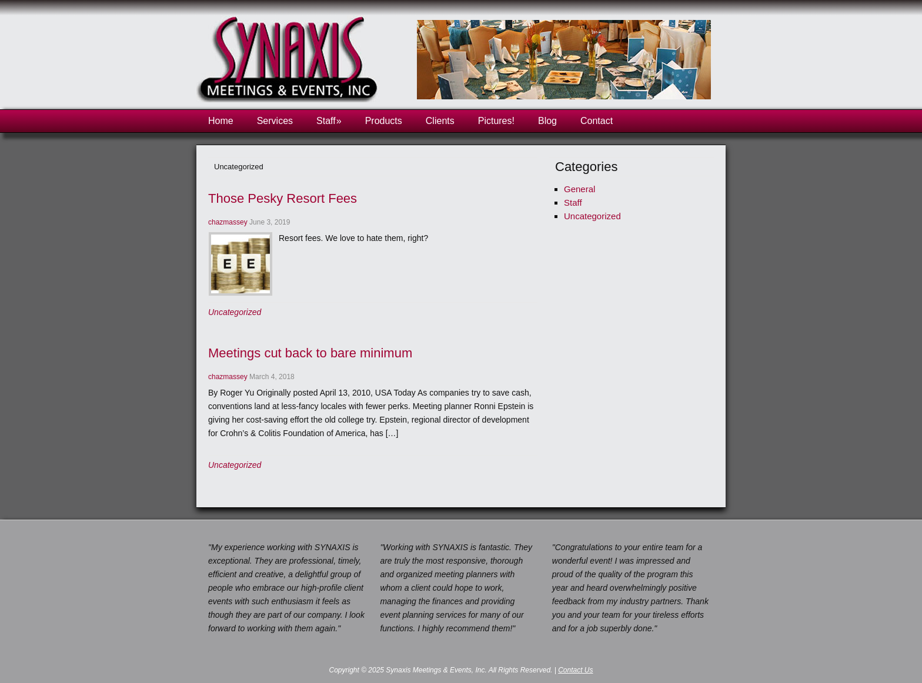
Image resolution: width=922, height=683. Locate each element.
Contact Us (575, 670)
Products (383, 121)
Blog (547, 121)
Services (275, 121)
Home (220, 121)
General (579, 189)
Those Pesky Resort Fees (282, 198)
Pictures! (496, 121)
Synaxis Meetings (290, 62)
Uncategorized (234, 312)
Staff (329, 121)
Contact (596, 121)
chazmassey (228, 222)
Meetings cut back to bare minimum (310, 353)
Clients (440, 121)
